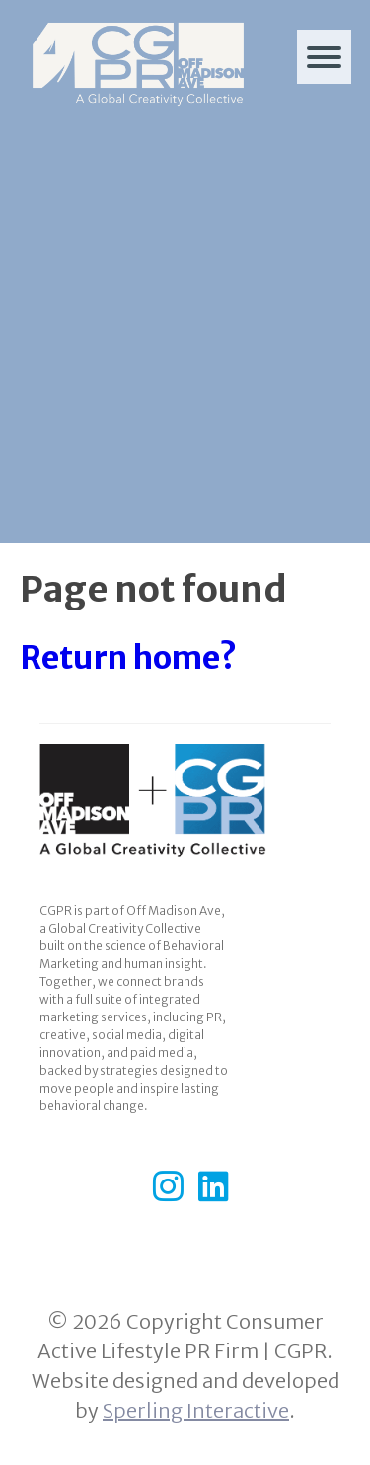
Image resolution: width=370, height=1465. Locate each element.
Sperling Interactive (196, 1410)
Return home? (128, 658)
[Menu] (324, 57)
